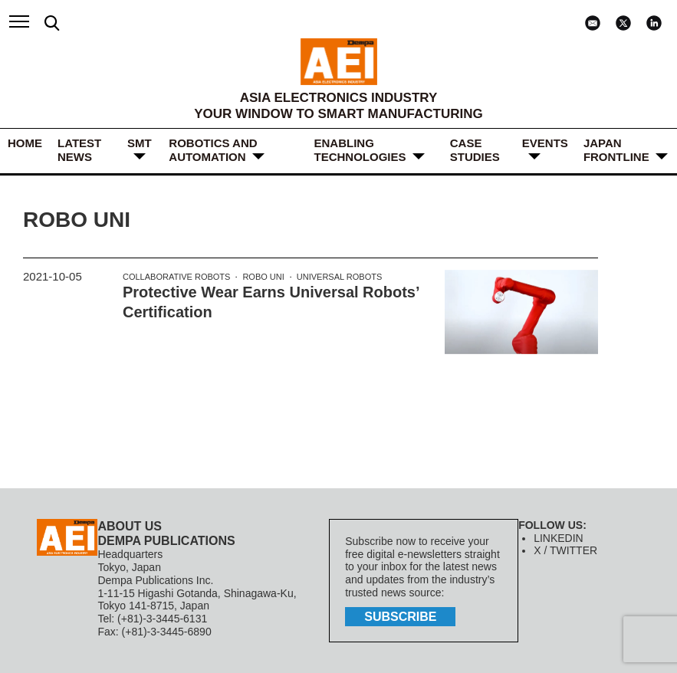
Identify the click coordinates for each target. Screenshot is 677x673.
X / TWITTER (565, 550)
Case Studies (475, 149)
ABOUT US (129, 526)
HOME (25, 142)
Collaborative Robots (176, 276)
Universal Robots (339, 276)
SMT (139, 142)
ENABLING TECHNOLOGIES (360, 149)
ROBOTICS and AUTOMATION (213, 149)
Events (545, 142)
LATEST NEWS (79, 149)
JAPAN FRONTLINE (616, 149)
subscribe (400, 616)
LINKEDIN (558, 538)
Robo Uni (263, 276)
